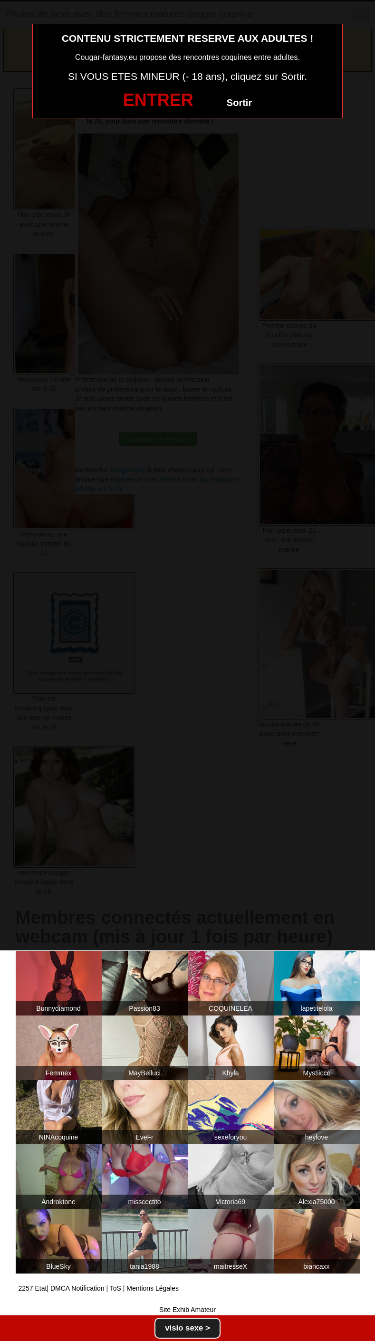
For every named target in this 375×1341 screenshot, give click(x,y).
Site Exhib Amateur (187, 1309)
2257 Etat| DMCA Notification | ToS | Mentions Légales (99, 1288)
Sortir (239, 102)
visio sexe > (187, 1327)
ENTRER (158, 100)
